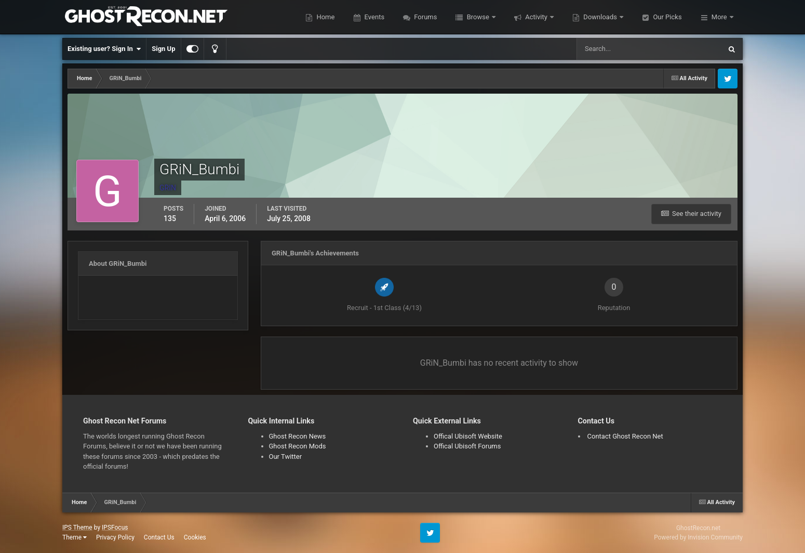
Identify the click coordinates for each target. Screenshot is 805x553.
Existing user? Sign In (104, 49)
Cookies (195, 537)
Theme (74, 537)
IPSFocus (115, 527)
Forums (424, 17)
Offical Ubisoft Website (468, 436)
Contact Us (159, 537)
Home (324, 17)
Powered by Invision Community (698, 537)
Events (373, 17)
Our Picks (666, 17)
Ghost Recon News (297, 436)
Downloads (600, 17)
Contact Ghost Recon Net (625, 436)
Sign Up (163, 49)
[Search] (617, 49)
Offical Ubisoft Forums (467, 446)
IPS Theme (77, 527)
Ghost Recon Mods (297, 446)
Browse (478, 17)
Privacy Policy (115, 537)
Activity (536, 17)
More (719, 17)
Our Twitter (285, 456)
